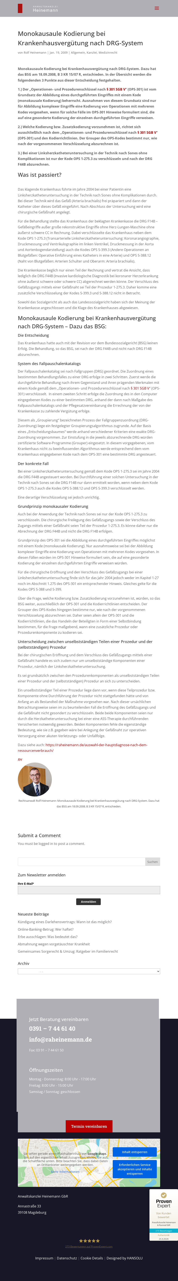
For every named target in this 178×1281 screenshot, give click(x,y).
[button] (156, 11)
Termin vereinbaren (89, 1126)
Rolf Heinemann (35, 53)
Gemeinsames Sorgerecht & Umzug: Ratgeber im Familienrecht (68, 951)
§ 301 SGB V (115, 89)
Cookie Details (92, 1258)
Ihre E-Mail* (26, 883)
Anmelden (88, 901)
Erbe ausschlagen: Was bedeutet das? (47, 936)
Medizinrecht (108, 53)
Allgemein (78, 53)
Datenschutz (67, 1258)
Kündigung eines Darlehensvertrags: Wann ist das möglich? (65, 922)
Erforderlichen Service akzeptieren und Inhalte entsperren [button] (135, 1169)
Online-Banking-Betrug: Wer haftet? (45, 929)
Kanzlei (92, 53)
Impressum (44, 1258)
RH (20, 759)
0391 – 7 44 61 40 (51, 1028)
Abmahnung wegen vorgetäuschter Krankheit (54, 944)
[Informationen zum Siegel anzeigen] (163, 1237)
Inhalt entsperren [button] (134, 1152)
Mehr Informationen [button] (65, 1172)
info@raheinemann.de (59, 1039)
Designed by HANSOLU (125, 1258)
